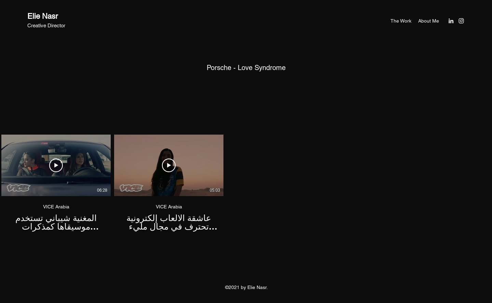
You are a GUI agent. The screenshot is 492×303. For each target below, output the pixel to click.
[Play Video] (56, 165)
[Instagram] (461, 20)
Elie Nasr (42, 16)
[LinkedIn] (451, 20)
